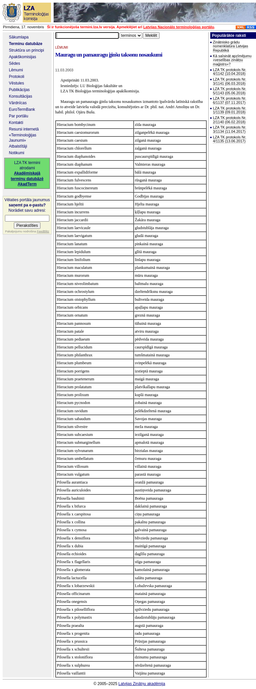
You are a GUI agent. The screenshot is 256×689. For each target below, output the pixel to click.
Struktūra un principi (26, 50)
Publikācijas (19, 89)
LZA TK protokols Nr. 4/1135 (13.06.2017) (229, 139)
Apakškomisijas (22, 57)
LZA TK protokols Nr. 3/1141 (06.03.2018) (229, 81)
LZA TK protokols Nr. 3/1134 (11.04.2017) (229, 129)
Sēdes (14, 63)
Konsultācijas (20, 96)
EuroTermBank (22, 109)
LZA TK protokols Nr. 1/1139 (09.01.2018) (229, 110)
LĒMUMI (61, 47)
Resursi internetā (24, 129)
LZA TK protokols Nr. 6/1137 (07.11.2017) (229, 100)
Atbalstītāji (18, 146)
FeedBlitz (43, 231)
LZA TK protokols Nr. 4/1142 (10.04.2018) (229, 72)
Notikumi (16, 153)
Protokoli (16, 76)
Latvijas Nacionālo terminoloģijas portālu (178, 27)
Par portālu (18, 116)
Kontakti (16, 122)
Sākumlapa (19, 37)
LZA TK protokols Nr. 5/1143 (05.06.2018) (229, 91)
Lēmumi (16, 70)
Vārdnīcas (18, 103)
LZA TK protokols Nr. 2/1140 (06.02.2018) (229, 120)
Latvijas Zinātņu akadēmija (141, 683)
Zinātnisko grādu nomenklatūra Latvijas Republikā (230, 46)
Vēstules (16, 83)
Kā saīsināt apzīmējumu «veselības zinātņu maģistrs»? (232, 60)
